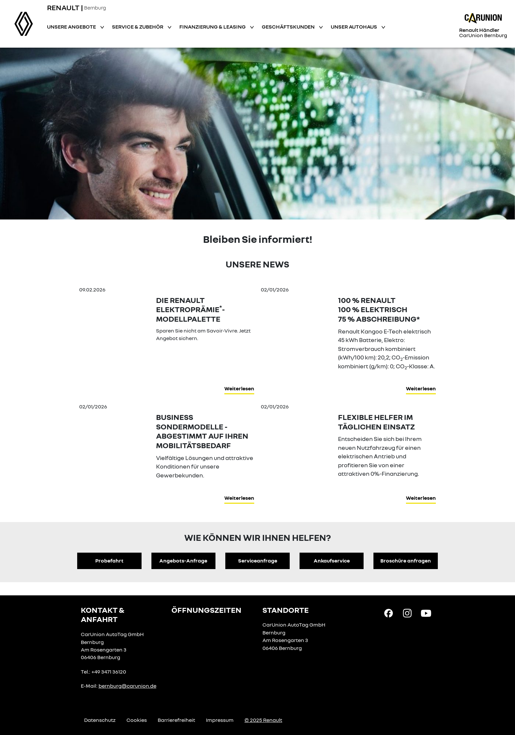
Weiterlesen (239, 388)
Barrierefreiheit (176, 720)
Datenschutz (100, 720)
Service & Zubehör (138, 26)
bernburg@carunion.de (127, 685)
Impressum (220, 720)
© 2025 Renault (263, 720)
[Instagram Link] (407, 612)
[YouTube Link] (426, 612)
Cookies (136, 720)
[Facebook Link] (388, 612)
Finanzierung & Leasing (213, 26)
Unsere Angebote (72, 26)
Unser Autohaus (354, 26)
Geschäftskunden (289, 26)
